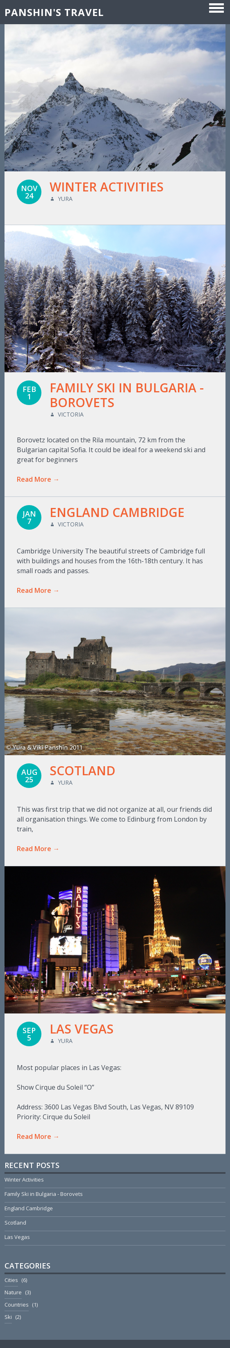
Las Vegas (82, 1028)
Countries (17, 1304)
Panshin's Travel (54, 12)
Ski (8, 1317)
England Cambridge (117, 512)
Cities (11, 1280)
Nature (13, 1292)
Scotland (82, 770)
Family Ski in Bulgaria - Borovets (127, 395)
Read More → (38, 479)
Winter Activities (107, 186)
